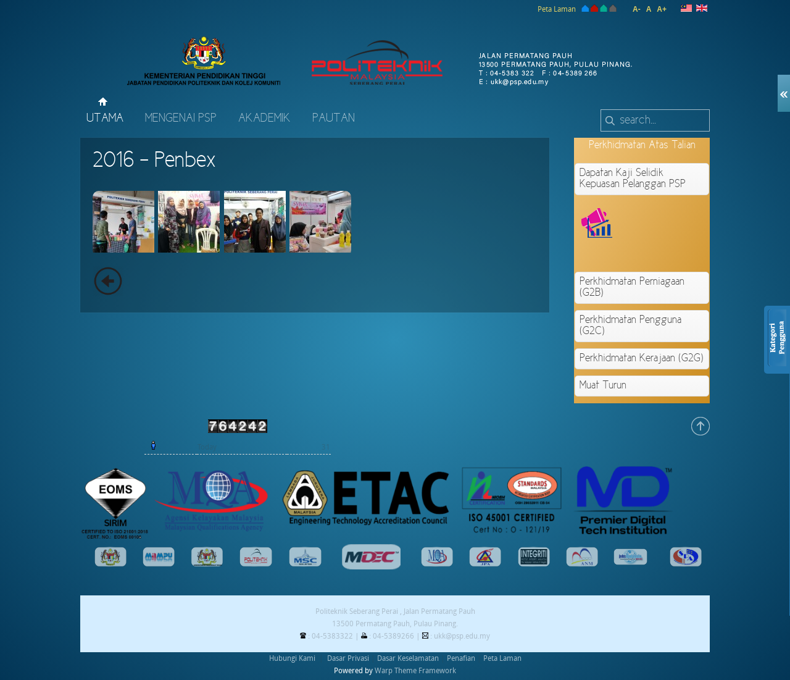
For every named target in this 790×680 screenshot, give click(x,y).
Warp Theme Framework (415, 670)
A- (637, 9)
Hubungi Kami (292, 658)
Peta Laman (557, 9)
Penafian (461, 658)
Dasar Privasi (348, 658)
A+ (662, 9)
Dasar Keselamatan (408, 658)
